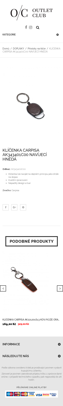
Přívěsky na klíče (37, 48)
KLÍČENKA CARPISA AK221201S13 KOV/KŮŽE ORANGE (31, 319)
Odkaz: (6, 169)
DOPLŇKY (18, 48)
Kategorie (9, 34)
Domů (6, 48)
